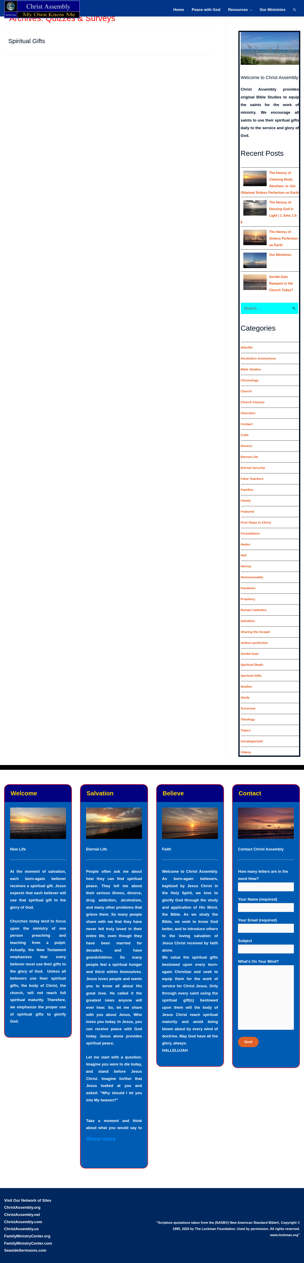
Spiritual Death (252, 658)
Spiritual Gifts (26, 41)
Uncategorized (252, 734)
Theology (248, 712)
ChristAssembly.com (23, 1215)
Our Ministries (272, 9)
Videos (246, 745)
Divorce (247, 439)
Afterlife (247, 341)
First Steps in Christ (256, 516)
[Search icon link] (295, 9)
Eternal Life (250, 450)
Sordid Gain (250, 647)
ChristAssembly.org (22, 1201)
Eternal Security (253, 461)
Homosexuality (252, 570)
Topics (246, 723)
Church (246, 384)
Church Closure (253, 395)
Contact (247, 417)
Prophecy (248, 592)
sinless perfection (255, 636)
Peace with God (206, 9)
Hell (244, 548)
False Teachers (252, 472)
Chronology (250, 373)
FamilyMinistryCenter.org (27, 1229)
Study (245, 691)
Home (178, 9)
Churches (248, 406)
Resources (238, 9)
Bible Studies (251, 362)
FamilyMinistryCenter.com (28, 1237)
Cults (245, 428)
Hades (246, 537)
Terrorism (248, 702)
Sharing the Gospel (256, 625)
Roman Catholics (254, 603)
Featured (248, 505)
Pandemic (248, 581)
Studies (247, 680)
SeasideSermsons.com (25, 1244)
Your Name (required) (266, 898)
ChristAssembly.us (21, 1222)
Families (247, 483)
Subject (266, 939)
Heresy (246, 559)
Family (246, 494)
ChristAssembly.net (22, 1208)
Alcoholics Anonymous (259, 352)
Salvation (248, 614)
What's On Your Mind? (266, 990)
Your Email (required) (266, 919)
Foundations (250, 527)
